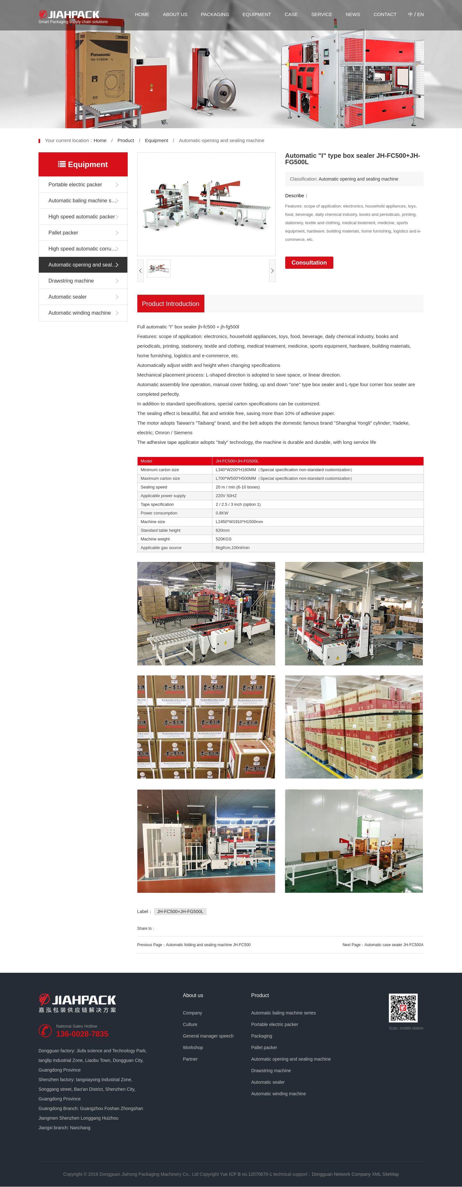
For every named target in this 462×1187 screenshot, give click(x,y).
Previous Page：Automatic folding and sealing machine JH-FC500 (194, 945)
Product (125, 140)
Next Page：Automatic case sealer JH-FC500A (383, 945)
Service (321, 14)
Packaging (215, 14)
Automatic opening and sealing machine (87, 264)
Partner (190, 1059)
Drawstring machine (71, 281)
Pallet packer (63, 232)
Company (192, 1012)
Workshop (193, 1047)
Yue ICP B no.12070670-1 (246, 1174)
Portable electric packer (75, 184)
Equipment (257, 14)
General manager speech (208, 1036)
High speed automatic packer (81, 216)
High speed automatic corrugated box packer (87, 248)
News (353, 14)
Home (142, 14)
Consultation (309, 262)
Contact (385, 14)
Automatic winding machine (79, 313)
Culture (190, 1024)
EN (420, 14)
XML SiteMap (385, 1174)
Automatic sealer (67, 297)
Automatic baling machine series (85, 200)
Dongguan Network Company (341, 1174)
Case (291, 14)
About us (175, 14)
